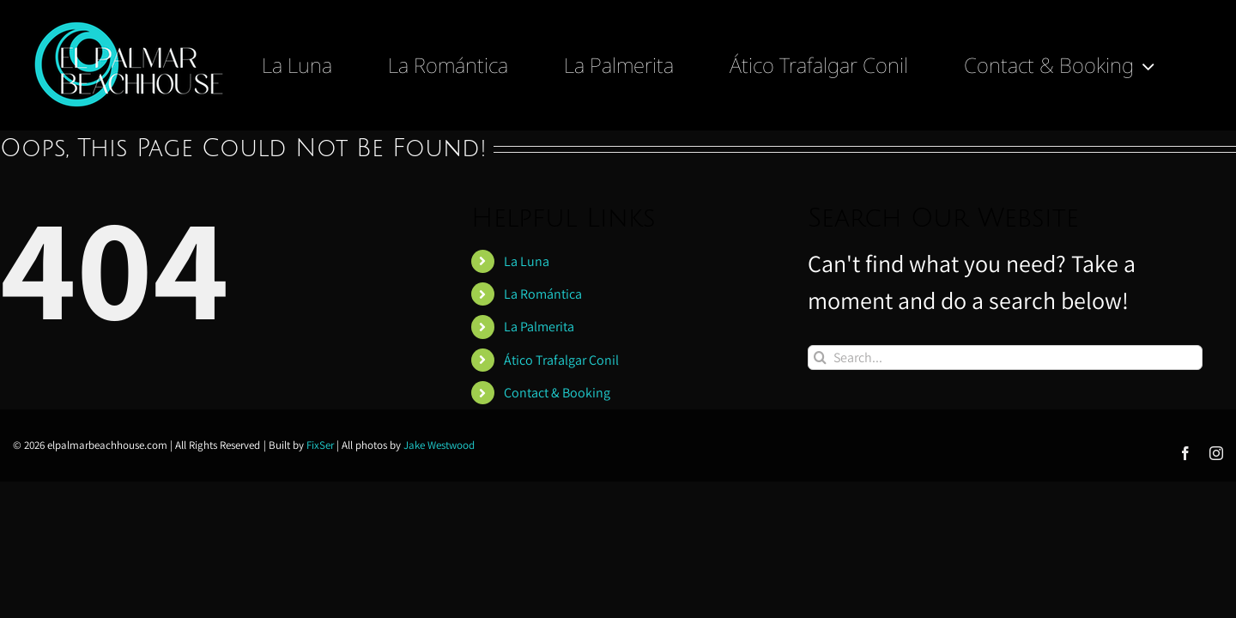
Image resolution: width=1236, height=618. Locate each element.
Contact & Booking (557, 393)
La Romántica (543, 294)
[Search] (820, 357)
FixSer (320, 445)
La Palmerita (539, 327)
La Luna (526, 261)
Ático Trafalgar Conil (561, 360)
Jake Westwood (439, 445)
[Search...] (1005, 357)
